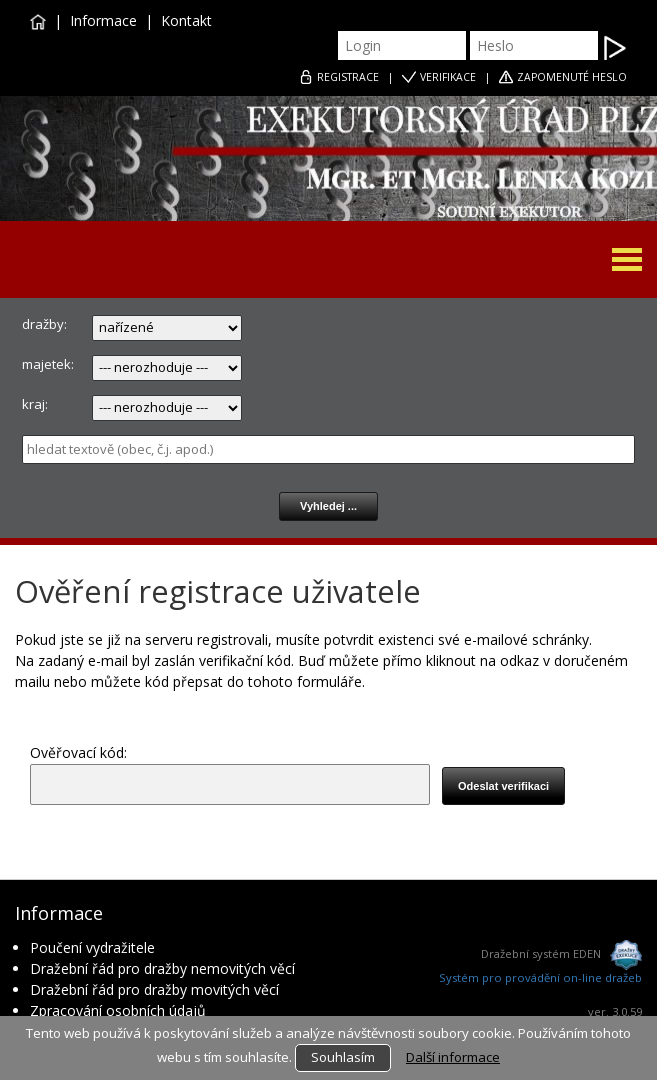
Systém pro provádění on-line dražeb (540, 977)
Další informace (453, 1057)
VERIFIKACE (448, 77)
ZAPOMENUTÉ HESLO (572, 77)
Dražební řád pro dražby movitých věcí (162, 989)
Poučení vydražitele (92, 947)
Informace (103, 20)
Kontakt (186, 20)
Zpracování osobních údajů (118, 1010)
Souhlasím (343, 1057)
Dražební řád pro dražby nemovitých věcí (162, 968)
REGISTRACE (348, 77)
